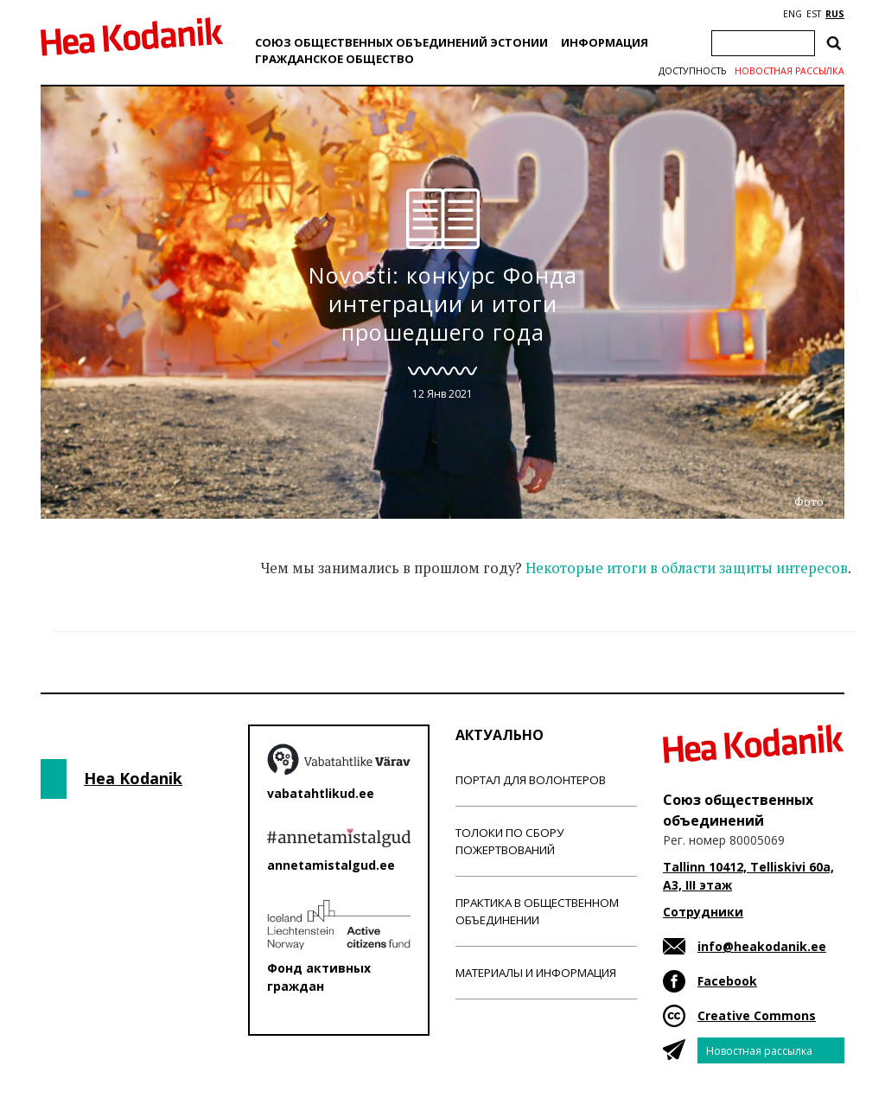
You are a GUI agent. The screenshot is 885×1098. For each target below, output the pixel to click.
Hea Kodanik (133, 778)
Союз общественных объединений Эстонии (401, 42)
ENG (792, 14)
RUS (834, 14)
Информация (604, 42)
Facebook (727, 981)
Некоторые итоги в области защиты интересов (686, 568)
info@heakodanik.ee (761, 946)
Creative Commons (756, 1015)
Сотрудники (703, 911)
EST (813, 14)
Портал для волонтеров (530, 780)
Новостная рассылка (789, 71)
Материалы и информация (535, 972)
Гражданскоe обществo (334, 59)
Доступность (692, 71)
